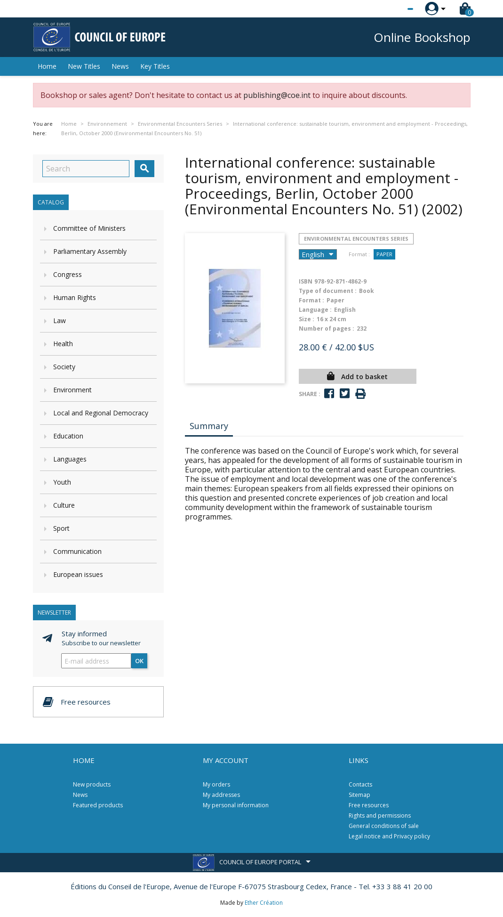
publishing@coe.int (277, 95)
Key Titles (155, 66)
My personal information (236, 805)
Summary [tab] (209, 425)
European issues (78, 574)
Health (63, 343)
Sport (61, 528)
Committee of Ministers (89, 228)
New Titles (84, 66)
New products (92, 784)
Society (64, 366)
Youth (62, 482)
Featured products (98, 805)
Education (68, 435)
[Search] (85, 168)
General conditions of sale (384, 826)
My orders (216, 784)
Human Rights (74, 297)
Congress (67, 274)
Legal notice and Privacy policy (389, 836)
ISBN (305, 281)
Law (59, 320)
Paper (384, 254)
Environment (72, 389)
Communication (77, 551)
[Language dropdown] (392, 9)
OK (139, 661)
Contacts (360, 784)
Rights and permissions (380, 816)
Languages (70, 458)
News (120, 66)
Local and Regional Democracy (100, 412)
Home (47, 66)
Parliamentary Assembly (90, 251)
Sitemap (359, 795)
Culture (64, 505)
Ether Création (264, 903)
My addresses (221, 795)
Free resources (369, 805)
